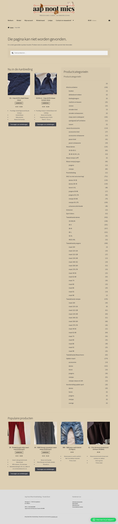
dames (71, 366)
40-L (70, 232)
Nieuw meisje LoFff (72, 158)
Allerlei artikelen (71, 87)
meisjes (71, 169)
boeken (71, 91)
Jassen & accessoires (73, 128)
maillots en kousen (75, 102)
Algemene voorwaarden (77, 501)
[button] (103, 520)
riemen (71, 106)
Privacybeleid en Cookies (77, 506)
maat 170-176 (73, 269)
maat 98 (71, 295)
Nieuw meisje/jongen (73, 161)
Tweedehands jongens (73, 243)
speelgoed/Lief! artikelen (77, 121)
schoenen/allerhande (76, 206)
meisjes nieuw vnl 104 (76, 381)
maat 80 (71, 284)
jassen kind (72, 139)
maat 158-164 (73, 266)
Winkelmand (40, 20)
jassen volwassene (75, 143)
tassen (71, 124)
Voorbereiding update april (75, 384)
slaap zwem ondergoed (76, 117)
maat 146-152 (73, 262)
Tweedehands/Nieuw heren (75, 355)
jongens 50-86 (73, 191)
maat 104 (72, 247)
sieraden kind (73, 109)
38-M (70, 228)
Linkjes (50, 20)
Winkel (19, 20)
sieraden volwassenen (76, 113)
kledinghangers (74, 98)
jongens (71, 165)
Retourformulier (75, 505)
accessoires (72, 362)
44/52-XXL (72, 240)
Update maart (70, 358)
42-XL (70, 236)
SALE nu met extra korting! (75, 176)
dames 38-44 (73, 184)
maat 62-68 (72, 277)
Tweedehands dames (73, 217)
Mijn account (29, 20)
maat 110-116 (73, 251)
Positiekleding (71, 173)
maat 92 (71, 292)
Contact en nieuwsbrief (63, 20)
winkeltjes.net (54, 516)
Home (11, 27)
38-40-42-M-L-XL (74, 154)
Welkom (10, 20)
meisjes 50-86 (73, 199)
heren (71, 370)
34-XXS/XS (72, 221)
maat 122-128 (73, 254)
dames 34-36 (73, 180)
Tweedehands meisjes (73, 299)
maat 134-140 (73, 258)
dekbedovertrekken (75, 95)
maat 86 (71, 288)
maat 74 (71, 280)
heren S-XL (72, 188)
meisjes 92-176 (73, 202)
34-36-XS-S (72, 150)
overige (71, 403)
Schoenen (69, 210)
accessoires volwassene (76, 135)
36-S (70, 225)
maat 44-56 (72, 273)
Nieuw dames (70, 147)
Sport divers (70, 213)
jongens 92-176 (74, 195)
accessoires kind (74, 132)
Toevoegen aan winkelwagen (19, 124)
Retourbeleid (75, 503)
